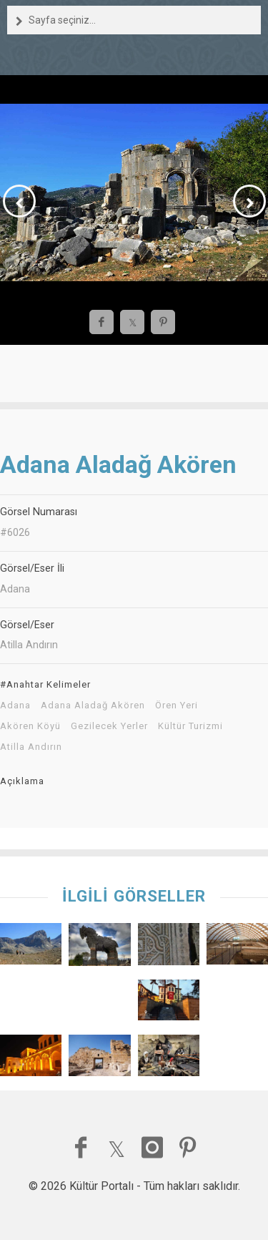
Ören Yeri (176, 705)
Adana (15, 705)
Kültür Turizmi (190, 726)
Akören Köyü (30, 726)
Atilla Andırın (31, 747)
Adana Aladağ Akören (93, 705)
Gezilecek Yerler (109, 726)
